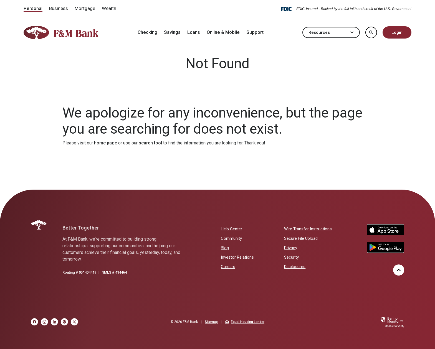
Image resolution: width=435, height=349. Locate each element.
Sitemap (211, 322)
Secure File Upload (301, 238)
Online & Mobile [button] (223, 32)
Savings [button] (172, 32)
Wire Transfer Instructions (308, 228)
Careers (228, 266)
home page (105, 143)
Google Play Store (385, 247)
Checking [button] (147, 32)
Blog (225, 247)
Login (397, 32)
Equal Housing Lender (244, 322)
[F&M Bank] (39, 225)
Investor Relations (237, 257)
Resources (331, 32)
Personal (33, 8)
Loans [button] (193, 32)
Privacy (290, 247)
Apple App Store (385, 229)
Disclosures (294, 266)
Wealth (109, 8)
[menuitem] (33, 9)
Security (291, 257)
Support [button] (255, 32)
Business (58, 8)
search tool (150, 143)
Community (231, 238)
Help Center (231, 228)
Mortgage (85, 8)
